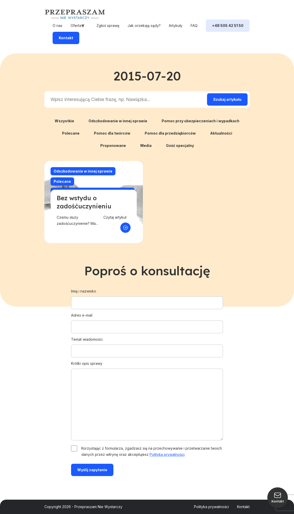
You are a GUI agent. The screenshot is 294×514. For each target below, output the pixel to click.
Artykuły (175, 25)
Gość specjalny (180, 145)
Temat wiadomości (147, 345)
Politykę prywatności (167, 454)
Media (146, 145)
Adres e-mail (147, 321)
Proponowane (113, 145)
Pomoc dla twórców (112, 133)
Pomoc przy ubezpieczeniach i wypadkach (200, 121)
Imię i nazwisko (147, 297)
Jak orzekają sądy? (144, 25)
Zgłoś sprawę (107, 25)
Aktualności (221, 133)
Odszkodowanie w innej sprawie (118, 121)
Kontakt (66, 38)
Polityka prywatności (211, 507)
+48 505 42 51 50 (227, 25)
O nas (57, 25)
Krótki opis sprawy (147, 401)
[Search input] (125, 99)
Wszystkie (64, 121)
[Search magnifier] (227, 99)
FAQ (194, 25)
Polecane (71, 133)
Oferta (76, 25)
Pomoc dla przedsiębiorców (170, 133)
